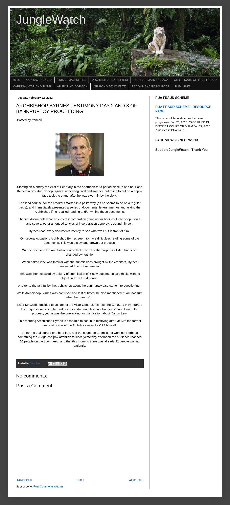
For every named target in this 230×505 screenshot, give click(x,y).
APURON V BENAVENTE (109, 86)
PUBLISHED (183, 86)
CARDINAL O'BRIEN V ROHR (32, 86)
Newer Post (24, 479)
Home (16, 79)
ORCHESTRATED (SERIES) (110, 79)
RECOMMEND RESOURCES (150, 86)
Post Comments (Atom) (48, 486)
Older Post (135, 479)
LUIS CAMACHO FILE (72, 79)
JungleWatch (51, 19)
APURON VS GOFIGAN (72, 86)
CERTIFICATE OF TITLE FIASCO (195, 79)
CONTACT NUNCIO (38, 79)
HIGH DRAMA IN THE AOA (151, 79)
